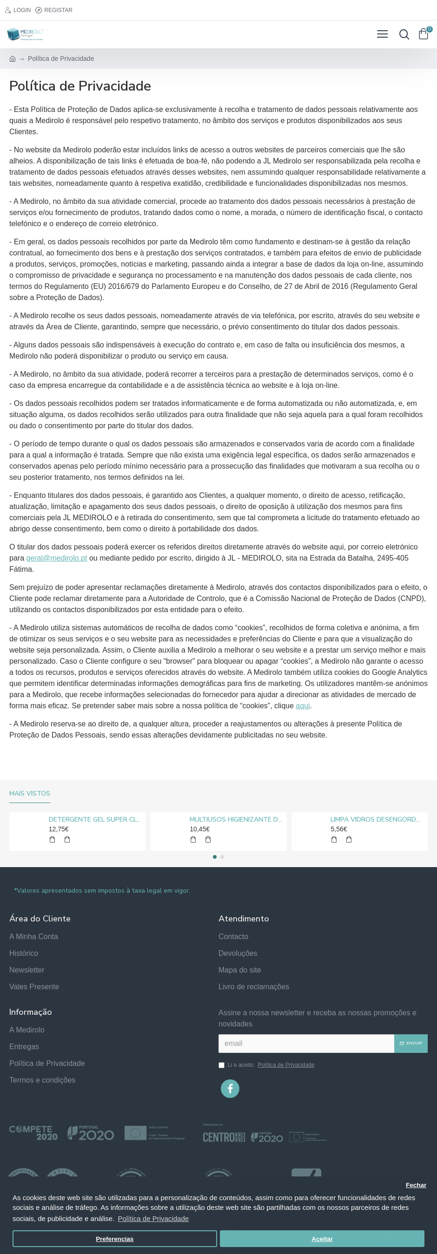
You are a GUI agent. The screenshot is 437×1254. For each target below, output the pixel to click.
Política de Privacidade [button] (153, 1218)
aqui (303, 706)
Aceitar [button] (322, 1238)
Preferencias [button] (114, 1238)
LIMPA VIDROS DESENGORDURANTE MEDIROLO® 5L (377, 820)
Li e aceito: (267, 1065)
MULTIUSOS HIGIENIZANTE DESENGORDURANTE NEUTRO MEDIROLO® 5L (236, 820)
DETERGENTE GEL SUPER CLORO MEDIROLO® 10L (95, 820)
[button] (215, 857)
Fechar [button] (416, 1185)
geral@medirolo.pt (56, 558)
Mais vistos (29, 794)
